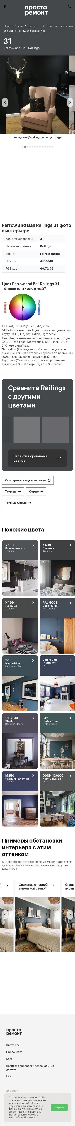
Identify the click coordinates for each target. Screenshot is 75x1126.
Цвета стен (13, 1045)
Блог (9, 1059)
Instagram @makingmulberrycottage (37, 137)
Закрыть (59, 1107)
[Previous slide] (5, 102)
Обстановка (14, 1052)
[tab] (22, 147)
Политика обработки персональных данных (30, 1067)
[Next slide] (70, 102)
